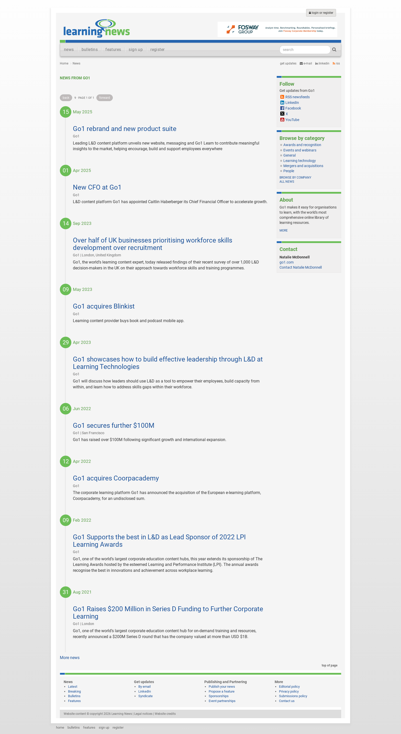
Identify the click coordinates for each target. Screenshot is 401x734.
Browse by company (295, 177)
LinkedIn (322, 63)
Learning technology (299, 161)
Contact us (287, 701)
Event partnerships (222, 701)
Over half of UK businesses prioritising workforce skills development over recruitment (152, 243)
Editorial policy (289, 686)
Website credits (165, 714)
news (69, 49)
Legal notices (143, 714)
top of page (328, 665)
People (288, 171)
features (113, 49)
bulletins (90, 49)
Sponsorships (219, 696)
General (289, 155)
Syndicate (145, 696)
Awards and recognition (302, 145)
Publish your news (222, 686)
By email (144, 686)
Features (74, 701)
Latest (72, 686)
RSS (336, 63)
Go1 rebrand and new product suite (124, 129)
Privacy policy (289, 691)
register (157, 49)
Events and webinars (299, 150)
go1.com (287, 262)
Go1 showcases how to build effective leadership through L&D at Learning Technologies (168, 362)
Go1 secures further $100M (113, 425)
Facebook (293, 108)
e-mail (306, 63)
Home (64, 63)
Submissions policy (293, 696)
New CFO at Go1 (97, 187)
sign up (136, 49)
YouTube (292, 120)
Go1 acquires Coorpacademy (116, 478)
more (284, 230)
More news (70, 657)
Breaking (74, 691)
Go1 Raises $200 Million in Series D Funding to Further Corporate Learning (168, 612)
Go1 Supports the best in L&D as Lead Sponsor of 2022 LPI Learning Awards (159, 540)
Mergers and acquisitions (303, 166)
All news (287, 181)
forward (104, 98)
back (66, 98)
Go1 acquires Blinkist (104, 306)
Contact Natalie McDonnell (301, 267)
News (76, 63)
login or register (321, 13)
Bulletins (74, 696)
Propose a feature (222, 691)
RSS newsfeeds (297, 97)
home (60, 727)
